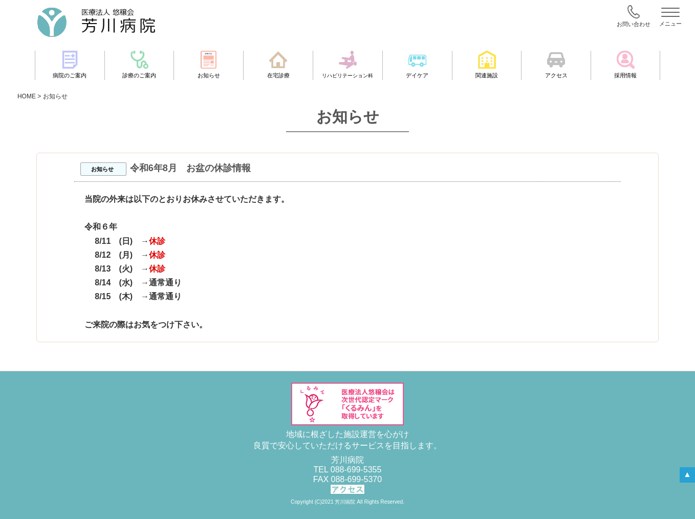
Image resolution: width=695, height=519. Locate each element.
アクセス (556, 64)
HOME (26, 96)
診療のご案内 (139, 64)
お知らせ (209, 64)
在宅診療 (278, 64)
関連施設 (486, 64)
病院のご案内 (69, 64)
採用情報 (625, 64)
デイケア (417, 64)
